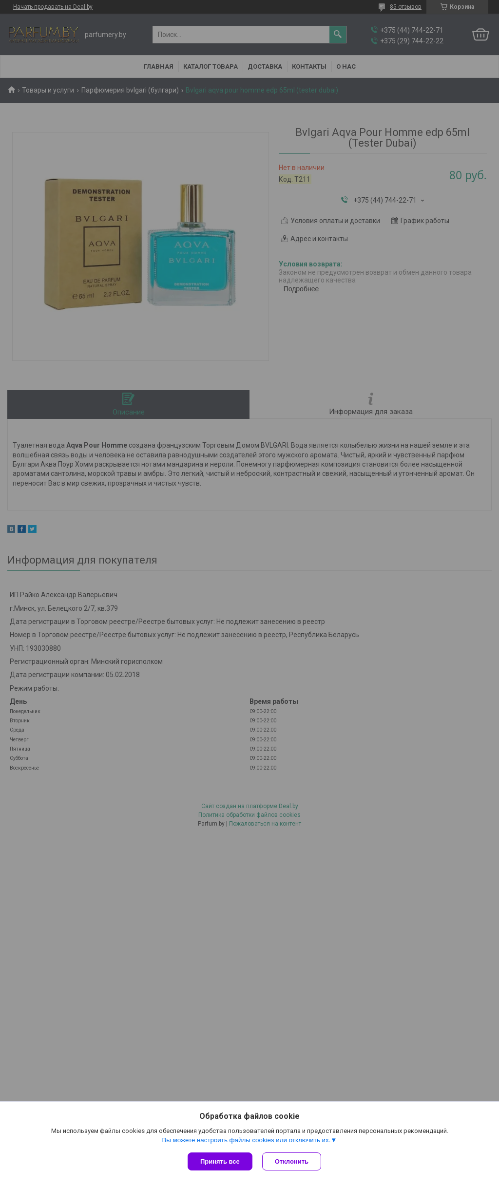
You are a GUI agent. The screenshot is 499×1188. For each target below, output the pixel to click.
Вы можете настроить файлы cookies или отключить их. (246, 1140)
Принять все (220, 1161)
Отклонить (291, 1161)
